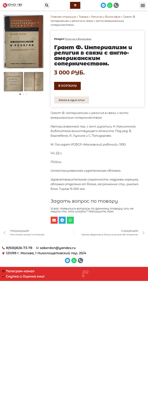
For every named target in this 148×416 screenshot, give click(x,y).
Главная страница (63, 16)
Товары (83, 16)
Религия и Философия (105, 16)
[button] (46, 5)
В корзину (67, 85)
